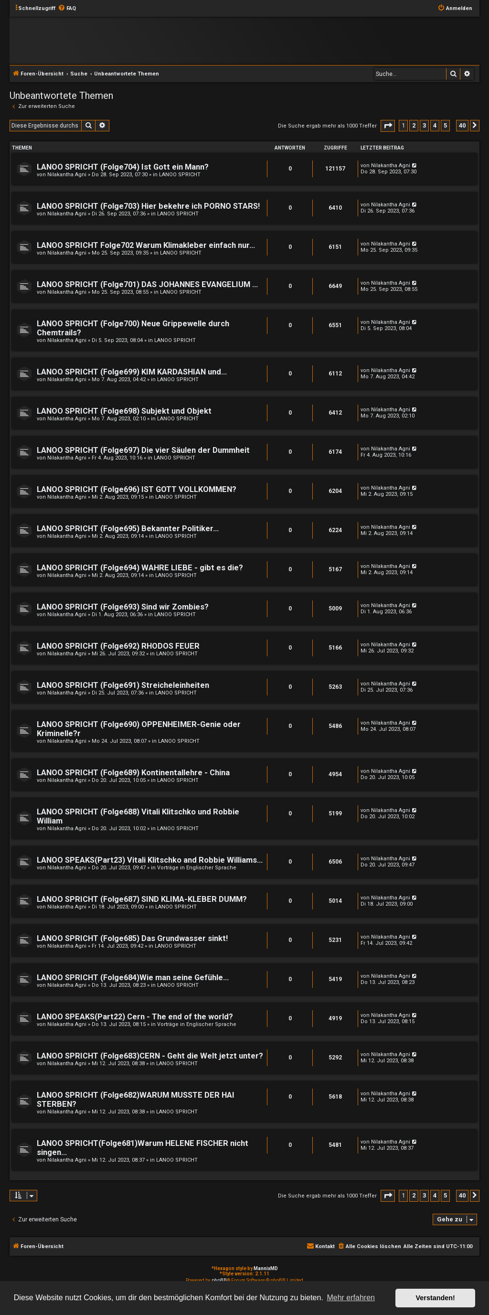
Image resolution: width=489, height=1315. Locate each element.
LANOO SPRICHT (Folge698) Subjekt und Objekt (124, 411)
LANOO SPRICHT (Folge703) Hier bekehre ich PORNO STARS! (148, 206)
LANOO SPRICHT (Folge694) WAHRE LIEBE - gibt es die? (140, 567)
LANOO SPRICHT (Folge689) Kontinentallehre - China (133, 772)
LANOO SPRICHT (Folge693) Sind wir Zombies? (123, 606)
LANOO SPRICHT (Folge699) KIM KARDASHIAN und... (132, 371)
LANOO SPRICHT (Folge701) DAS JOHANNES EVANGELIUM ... (147, 284)
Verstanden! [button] (435, 1298)
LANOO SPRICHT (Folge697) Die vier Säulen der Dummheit (143, 450)
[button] (388, 126)
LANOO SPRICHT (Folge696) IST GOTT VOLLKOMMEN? (136, 489)
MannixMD (266, 1268)
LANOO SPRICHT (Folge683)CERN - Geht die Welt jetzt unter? (150, 1055)
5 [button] (445, 125)
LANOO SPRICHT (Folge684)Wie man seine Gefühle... (133, 977)
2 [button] (413, 125)
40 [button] (462, 125)
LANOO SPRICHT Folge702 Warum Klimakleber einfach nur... (146, 245)
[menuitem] (67, 8)
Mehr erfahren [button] (351, 1298)
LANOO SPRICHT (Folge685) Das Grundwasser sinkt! (132, 938)
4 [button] (434, 125)
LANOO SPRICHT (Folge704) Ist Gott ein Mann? (123, 166)
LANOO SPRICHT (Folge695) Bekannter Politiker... (128, 528)
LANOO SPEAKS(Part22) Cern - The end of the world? (135, 1016)
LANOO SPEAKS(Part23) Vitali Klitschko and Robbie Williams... (150, 860)
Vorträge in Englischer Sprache (196, 868)
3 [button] (424, 125)
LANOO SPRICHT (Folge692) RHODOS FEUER (118, 646)
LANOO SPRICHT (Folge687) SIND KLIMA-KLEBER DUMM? (142, 899)
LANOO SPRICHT (180, 174)
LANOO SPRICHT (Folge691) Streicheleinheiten (123, 685)
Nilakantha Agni (66, 174)
